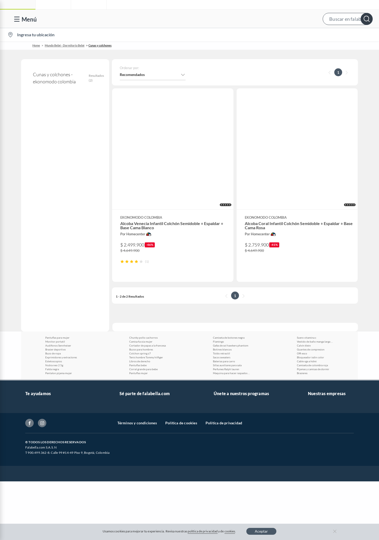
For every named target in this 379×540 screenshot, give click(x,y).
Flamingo (218, 287)
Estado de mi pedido (41, 393)
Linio (312, 368)
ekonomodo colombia (42, 127)
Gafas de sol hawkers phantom (230, 291)
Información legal (39, 376)
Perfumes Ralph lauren (226, 315)
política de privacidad (203, 531)
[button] (195, 19)
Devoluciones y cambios (45, 368)
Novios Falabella (227, 359)
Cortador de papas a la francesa (147, 291)
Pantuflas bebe (138, 311)
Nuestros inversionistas (138, 359)
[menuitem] (311, 34)
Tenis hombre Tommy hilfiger (146, 303)
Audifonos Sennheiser (58, 291)
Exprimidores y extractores (61, 303)
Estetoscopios (53, 307)
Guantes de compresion (311, 295)
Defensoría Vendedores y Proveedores (56, 418)
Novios (345, 35)
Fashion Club (224, 385)
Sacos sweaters (221, 303)
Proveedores (129, 385)
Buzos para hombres (141, 295)
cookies (230, 531)
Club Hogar (223, 376)
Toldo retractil (221, 299)
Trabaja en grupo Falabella (140, 368)
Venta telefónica (38, 351)
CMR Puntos (224, 351)
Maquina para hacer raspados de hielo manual (231, 319)
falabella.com (319, 351)
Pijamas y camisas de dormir (313, 315)
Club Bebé (222, 368)
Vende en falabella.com (273, 35)
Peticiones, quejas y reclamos (49, 435)
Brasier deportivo (55, 295)
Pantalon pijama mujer (58, 319)
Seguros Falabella (322, 393)
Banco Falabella (321, 385)
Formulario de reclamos (44, 401)
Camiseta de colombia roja (312, 311)
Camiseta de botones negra (229, 283)
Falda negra (52, 315)
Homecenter (318, 376)
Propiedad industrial (42, 452)
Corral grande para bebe (143, 315)
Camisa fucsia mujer (140, 287)
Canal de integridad (41, 410)
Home (36, 45)
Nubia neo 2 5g (54, 311)
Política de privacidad (224, 487)
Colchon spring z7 (140, 299)
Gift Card (33, 460)
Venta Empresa (131, 376)
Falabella (315, 359)
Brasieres (302, 319)
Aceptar (261, 531)
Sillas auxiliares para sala (227, 311)
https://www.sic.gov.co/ (44, 443)
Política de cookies (181, 487)
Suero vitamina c (306, 283)
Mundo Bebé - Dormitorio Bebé (64, 45)
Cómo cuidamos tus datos (46, 427)
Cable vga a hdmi (307, 307)
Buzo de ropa (53, 299)
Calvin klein (304, 291)
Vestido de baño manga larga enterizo (315, 287)
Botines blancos (222, 295)
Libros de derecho (139, 307)
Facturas (32, 385)
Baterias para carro (224, 307)
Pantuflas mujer (138, 319)
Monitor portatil (55, 287)
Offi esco (302, 299)
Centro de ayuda (38, 359)
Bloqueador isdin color (310, 303)
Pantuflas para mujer (57, 283)
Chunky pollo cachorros (143, 283)
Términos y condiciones (137, 487)
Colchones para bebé (47, 159)
